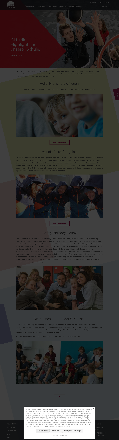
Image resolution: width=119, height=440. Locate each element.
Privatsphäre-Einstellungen (73, 431)
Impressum (55, 435)
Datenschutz (63, 435)
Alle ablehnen (55, 431)
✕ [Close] (93, 408)
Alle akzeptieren (42, 431)
